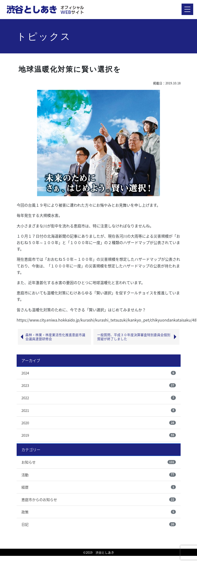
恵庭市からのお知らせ (39, 499)
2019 (25, 435)
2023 (25, 385)
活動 (25, 474)
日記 (25, 524)
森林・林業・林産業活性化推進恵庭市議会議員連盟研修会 (55, 336)
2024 (25, 373)
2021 (25, 410)
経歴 (25, 487)
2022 (25, 397)
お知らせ (28, 462)
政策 (25, 512)
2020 (25, 422)
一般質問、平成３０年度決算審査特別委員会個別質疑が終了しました (133, 336)
